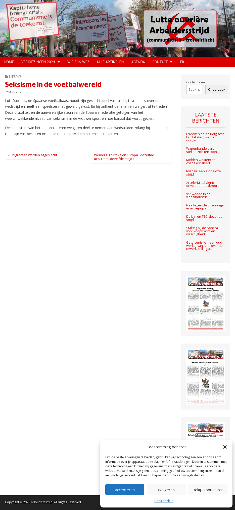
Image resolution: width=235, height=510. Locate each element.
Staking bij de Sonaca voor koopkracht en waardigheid (202, 231)
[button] (224, 446)
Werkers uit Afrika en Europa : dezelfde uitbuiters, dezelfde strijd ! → (124, 157)
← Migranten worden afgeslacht (32, 155)
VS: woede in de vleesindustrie (198, 195)
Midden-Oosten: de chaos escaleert (201, 161)
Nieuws (15, 77)
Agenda (138, 62)
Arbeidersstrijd (42, 502)
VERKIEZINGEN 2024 (38, 62)
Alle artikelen (110, 62)
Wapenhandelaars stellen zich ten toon (201, 150)
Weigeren (166, 489)
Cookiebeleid (163, 501)
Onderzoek (216, 89)
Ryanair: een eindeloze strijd (203, 173)
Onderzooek (195, 82)
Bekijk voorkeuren (208, 489)
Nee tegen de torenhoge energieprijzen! (205, 207)
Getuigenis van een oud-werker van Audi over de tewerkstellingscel (204, 245)
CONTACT (160, 62)
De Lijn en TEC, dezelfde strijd (204, 218)
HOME (9, 62)
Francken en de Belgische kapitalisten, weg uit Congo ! (205, 137)
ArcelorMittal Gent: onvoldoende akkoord (203, 184)
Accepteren (125, 489)
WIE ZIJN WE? (78, 62)
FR (182, 62)
